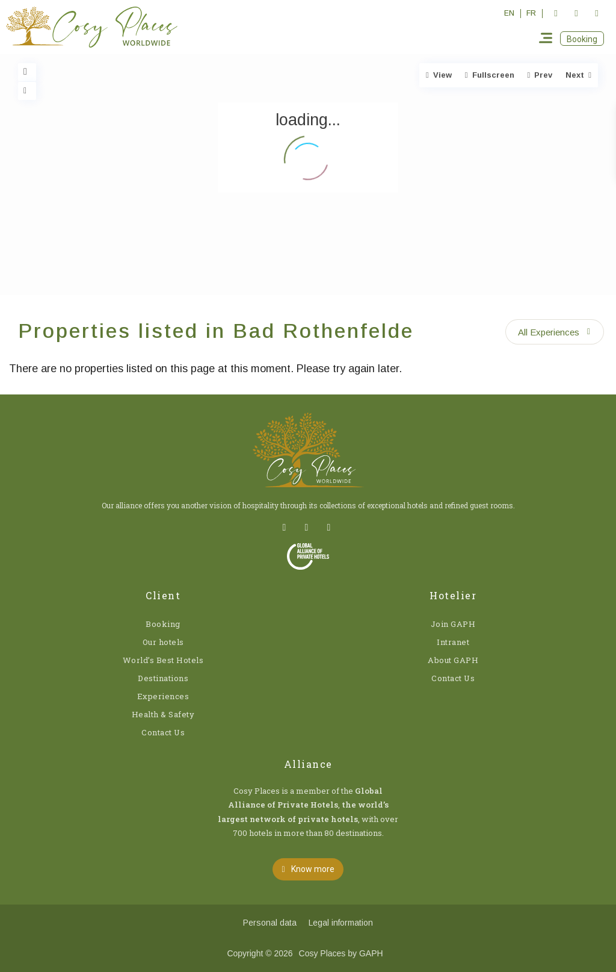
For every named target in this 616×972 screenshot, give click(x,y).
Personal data (270, 922)
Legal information (341, 922)
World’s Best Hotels (163, 660)
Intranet (453, 642)
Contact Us (163, 732)
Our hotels (163, 642)
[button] (582, 38)
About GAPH (453, 660)
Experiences (163, 696)
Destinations (163, 678)
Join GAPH (453, 623)
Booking (163, 623)
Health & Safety (163, 714)
